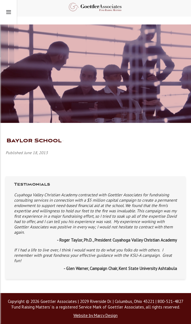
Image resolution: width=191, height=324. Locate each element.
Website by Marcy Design (95, 315)
